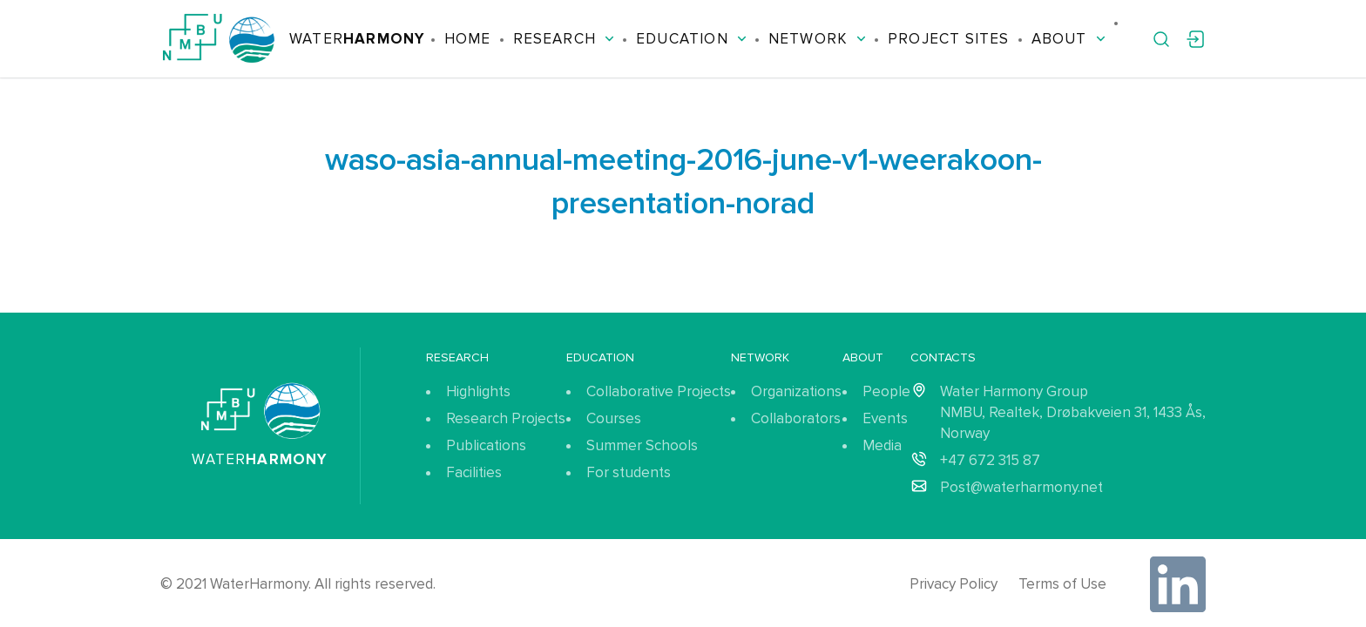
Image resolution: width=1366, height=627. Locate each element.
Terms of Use (1062, 584)
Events (885, 418)
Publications (486, 445)
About (1068, 39)
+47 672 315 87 (990, 460)
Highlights (478, 391)
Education (691, 39)
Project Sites (948, 39)
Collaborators (796, 418)
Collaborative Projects (658, 391)
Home (467, 39)
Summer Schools (642, 445)
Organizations (796, 391)
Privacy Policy (953, 584)
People (886, 391)
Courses (613, 418)
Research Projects (505, 418)
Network (817, 39)
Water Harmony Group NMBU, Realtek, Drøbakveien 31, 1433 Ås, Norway (1073, 412)
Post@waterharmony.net (1021, 487)
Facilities (474, 472)
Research (564, 39)
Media (882, 445)
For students (628, 472)
